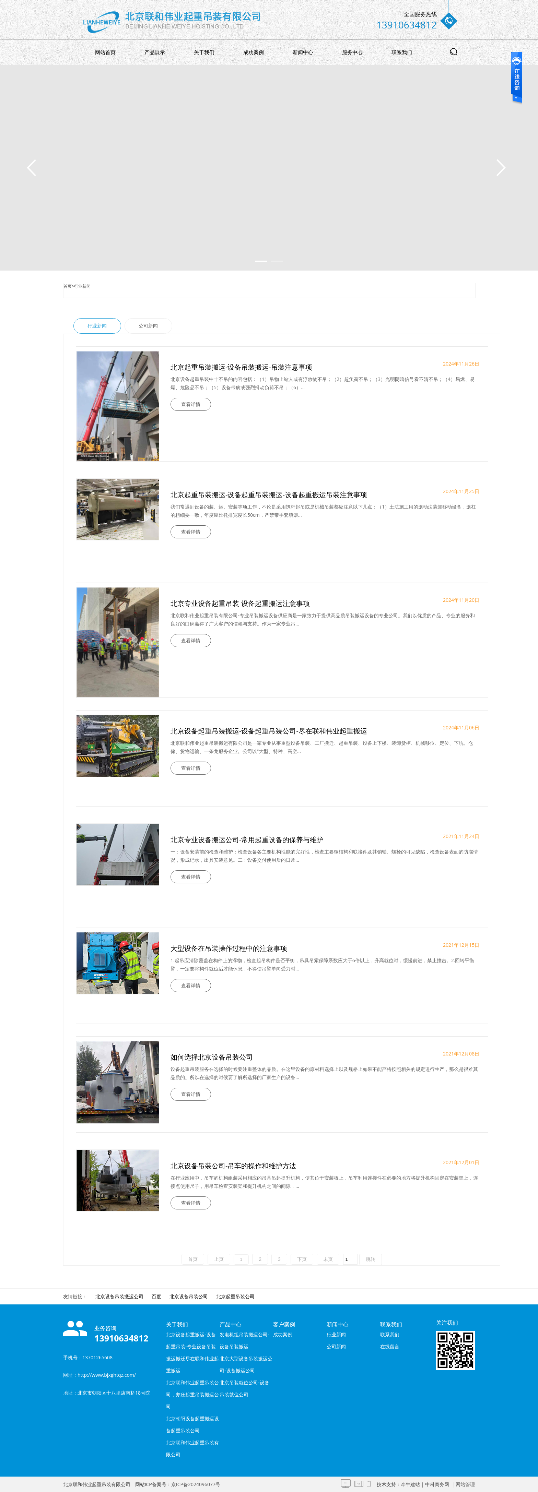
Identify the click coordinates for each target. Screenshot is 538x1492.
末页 (328, 1259)
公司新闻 (148, 325)
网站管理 (465, 1484)
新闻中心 (303, 52)
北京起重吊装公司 (235, 1296)
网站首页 (105, 52)
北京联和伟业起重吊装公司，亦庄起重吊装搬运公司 (192, 1394)
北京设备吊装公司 (188, 1296)
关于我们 (204, 52)
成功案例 (253, 52)
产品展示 (154, 52)
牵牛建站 (410, 1484)
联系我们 (401, 52)
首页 (67, 286)
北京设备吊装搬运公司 (119, 1296)
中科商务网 (437, 1484)
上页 (219, 1259)
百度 (156, 1296)
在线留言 (389, 1346)
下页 (302, 1259)
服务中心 (352, 52)
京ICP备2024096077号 (195, 1484)
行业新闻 (82, 286)
